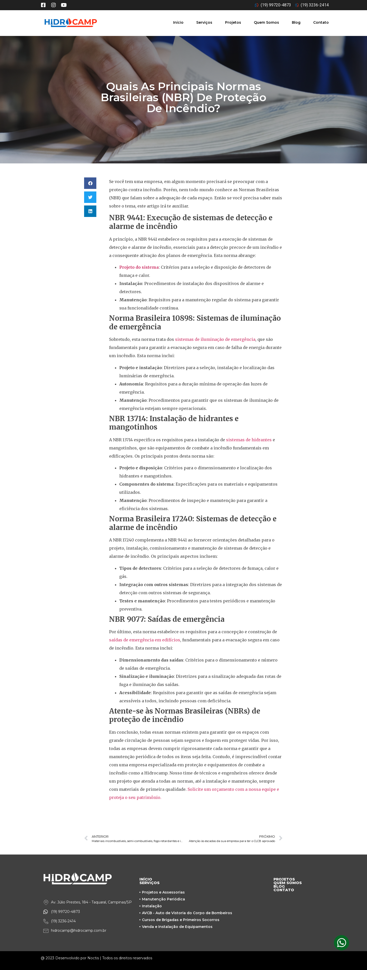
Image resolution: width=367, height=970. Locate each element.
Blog (296, 22)
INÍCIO (145, 879)
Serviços (204, 22)
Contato (321, 22)
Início (178, 22)
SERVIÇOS (149, 883)
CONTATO (283, 890)
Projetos (233, 22)
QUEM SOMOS (287, 883)
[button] (90, 183)
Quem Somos (266, 22)
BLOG (279, 886)
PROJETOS (284, 879)
